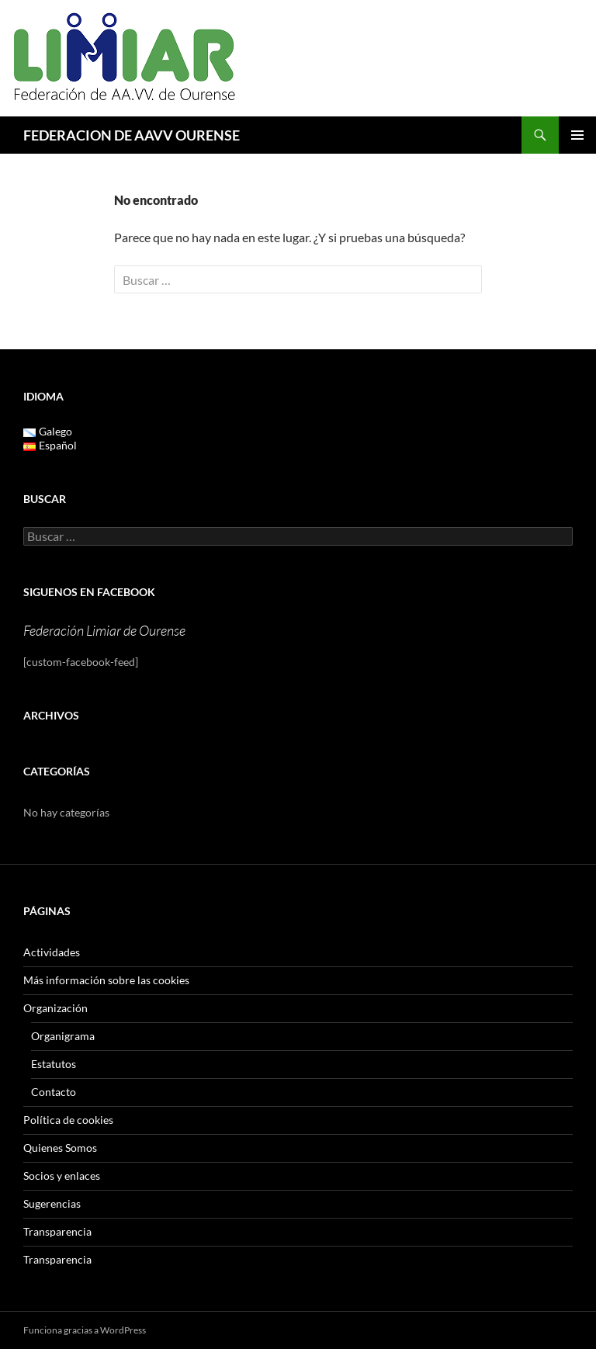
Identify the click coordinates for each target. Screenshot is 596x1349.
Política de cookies (68, 1119)
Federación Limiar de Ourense (104, 630)
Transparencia (57, 1231)
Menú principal (577, 135)
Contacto (53, 1091)
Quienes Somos (60, 1147)
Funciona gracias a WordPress (84, 1330)
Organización (55, 1007)
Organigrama (63, 1035)
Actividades (51, 952)
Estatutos (53, 1063)
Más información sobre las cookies (106, 980)
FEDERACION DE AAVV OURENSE (131, 135)
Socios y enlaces (61, 1175)
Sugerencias (52, 1203)
